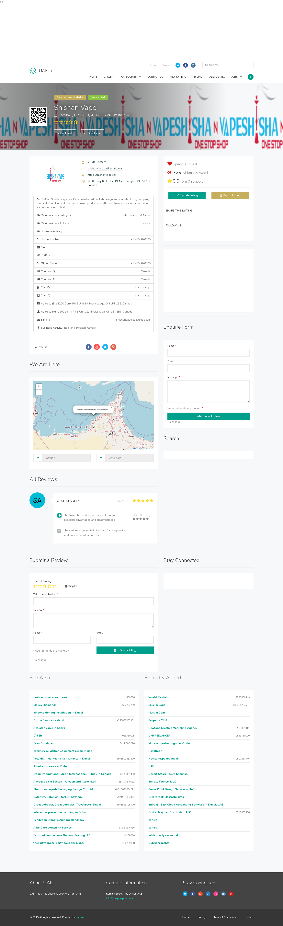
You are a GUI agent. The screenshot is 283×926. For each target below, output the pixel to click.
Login (153, 65)
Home (185, 917)
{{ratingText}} (73, 586)
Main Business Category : (94, 215)
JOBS (237, 77)
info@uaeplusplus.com (119, 898)
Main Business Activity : (94, 223)
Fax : (42, 247)
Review (38, 610)
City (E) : (94, 288)
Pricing (202, 917)
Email (171, 361)
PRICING (198, 77)
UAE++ (79, 917)
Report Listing (231, 195)
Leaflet (136, 449)
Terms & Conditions (225, 917)
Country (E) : (94, 271)
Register (167, 65)
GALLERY (109, 77)
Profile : (93, 203)
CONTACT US (155, 77)
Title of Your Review (45, 594)
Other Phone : (94, 263)
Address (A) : (84, 312)
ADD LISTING (217, 77)
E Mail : (94, 320)
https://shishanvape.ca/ (101, 175)
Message (173, 377)
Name (171, 346)
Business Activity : (94, 231)
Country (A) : (94, 279)
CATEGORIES (131, 77)
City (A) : (94, 296)
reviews (195, 181)
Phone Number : (94, 239)
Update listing (189, 195)
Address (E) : (84, 303)
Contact (249, 917)
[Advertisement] (141, 31)
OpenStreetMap (147, 449)
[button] (111, 408)
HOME (93, 77)
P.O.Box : (44, 255)
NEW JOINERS (178, 77)
